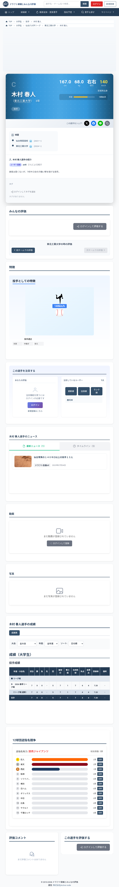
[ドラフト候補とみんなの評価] (22, 4)
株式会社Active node (62, 885)
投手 (27, 22)
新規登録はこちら (35, 411)
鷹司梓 (70, 400)
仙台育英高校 (22, 141)
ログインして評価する (90, 226)
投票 (100, 760)
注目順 (84, 391)
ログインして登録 (59, 543)
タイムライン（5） (84, 446)
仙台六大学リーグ (33, 25)
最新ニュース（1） (34, 446)
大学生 (19, 22)
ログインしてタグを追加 (23, 192)
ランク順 (97, 391)
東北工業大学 (50, 25)
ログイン (97, 4)
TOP (8, 21)
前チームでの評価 (23, 250)
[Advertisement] (59, 48)
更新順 (71, 391)
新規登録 (110, 4)
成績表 (14, 633)
